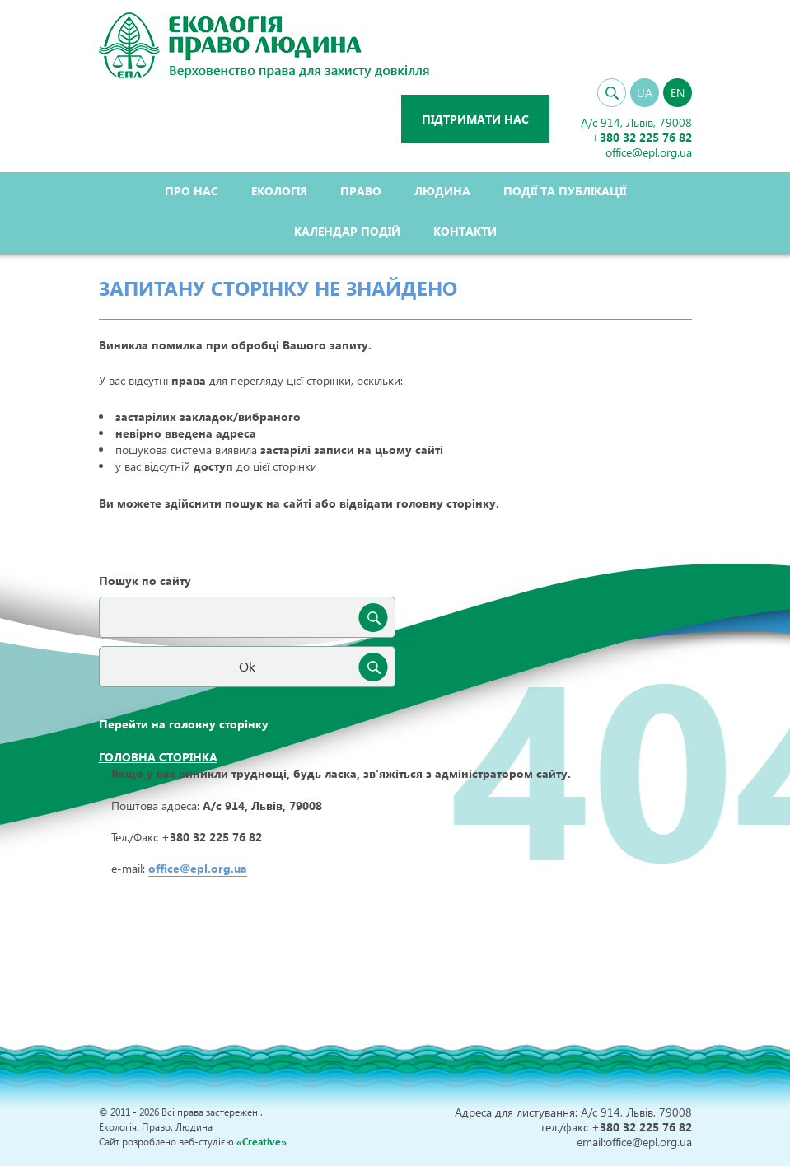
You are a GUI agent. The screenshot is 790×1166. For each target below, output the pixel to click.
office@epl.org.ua (197, 868)
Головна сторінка (158, 757)
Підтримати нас (475, 119)
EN (678, 93)
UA (644, 93)
